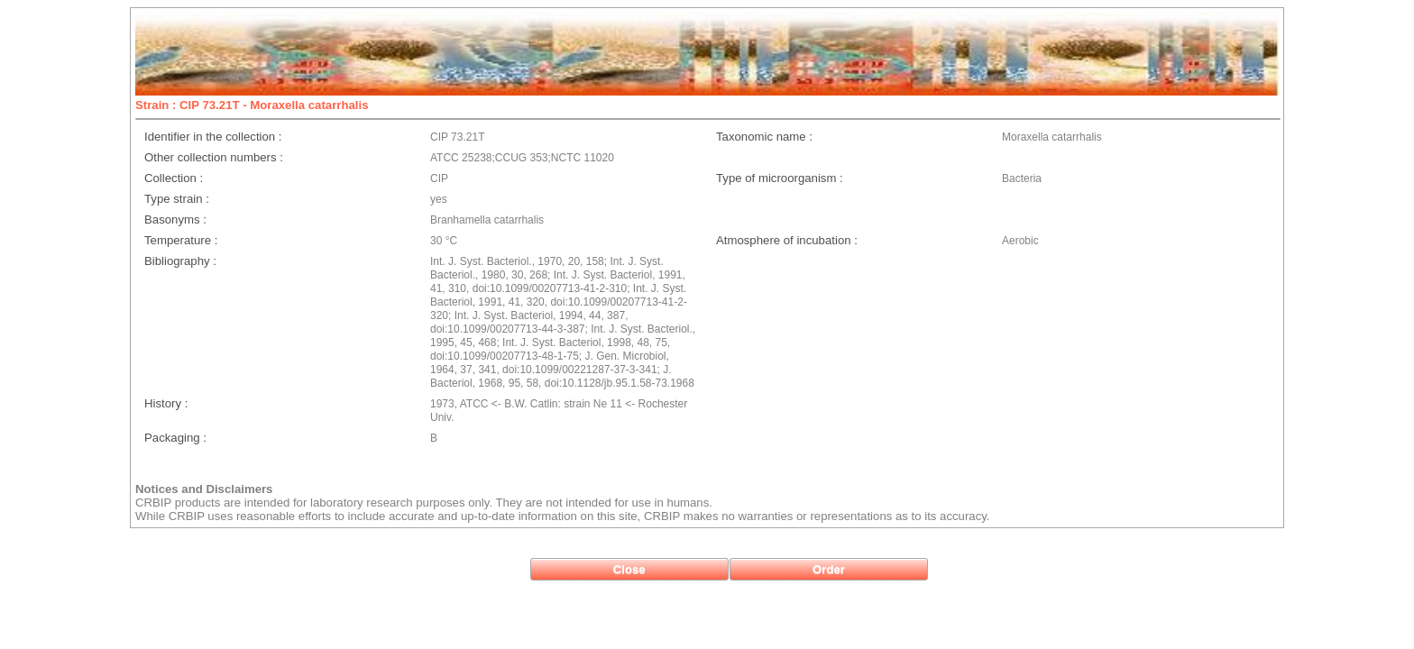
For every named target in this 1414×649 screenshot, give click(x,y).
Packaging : (175, 437)
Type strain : (176, 199)
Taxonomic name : (764, 136)
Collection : (173, 178)
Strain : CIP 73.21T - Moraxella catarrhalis (252, 105)
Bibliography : (180, 261)
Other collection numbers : (213, 157)
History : (166, 403)
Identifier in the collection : (212, 136)
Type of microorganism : (779, 178)
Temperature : (180, 240)
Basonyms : (175, 219)
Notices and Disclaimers (203, 489)
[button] (629, 569)
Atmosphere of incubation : (787, 240)
